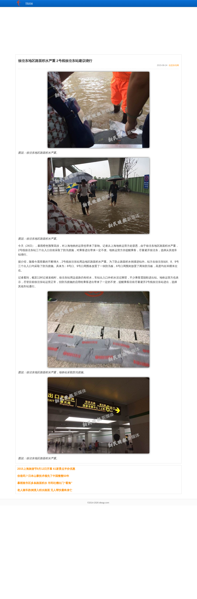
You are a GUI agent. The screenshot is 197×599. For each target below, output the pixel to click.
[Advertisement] (98, 30)
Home (29, 3)
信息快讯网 (174, 65)
